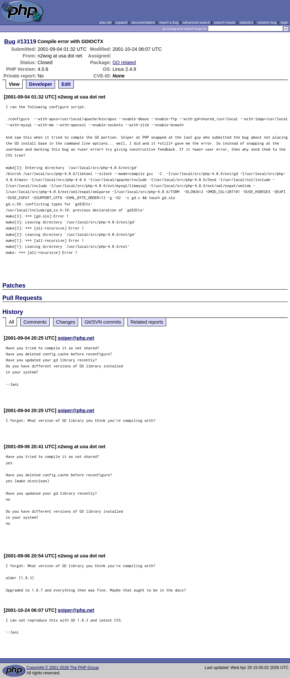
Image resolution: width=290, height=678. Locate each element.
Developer (40, 84)
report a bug (169, 22)
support (121, 22)
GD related (124, 62)
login (284, 22)
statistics (246, 22)
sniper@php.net (76, 338)
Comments (35, 322)
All (11, 322)
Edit (65, 84)
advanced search (196, 22)
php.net (105, 22)
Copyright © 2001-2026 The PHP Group (62, 667)
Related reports (146, 322)
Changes (65, 322)
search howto (224, 22)
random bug (267, 22)
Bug (10, 41)
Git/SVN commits (102, 322)
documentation (143, 22)
